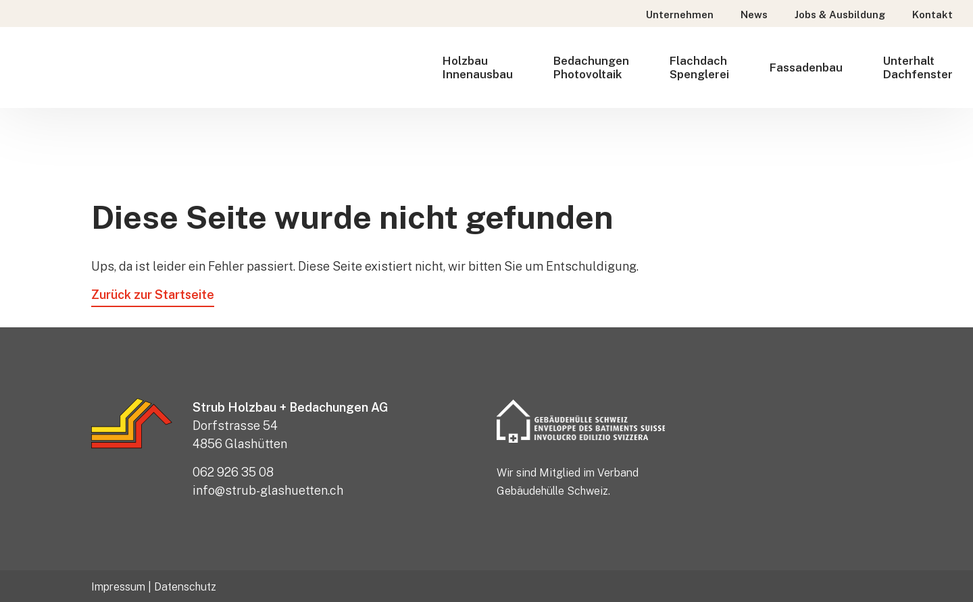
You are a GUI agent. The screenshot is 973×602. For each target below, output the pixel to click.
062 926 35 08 (233, 472)
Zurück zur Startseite (152, 295)
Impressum (118, 586)
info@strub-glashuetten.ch (268, 490)
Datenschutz (185, 586)
